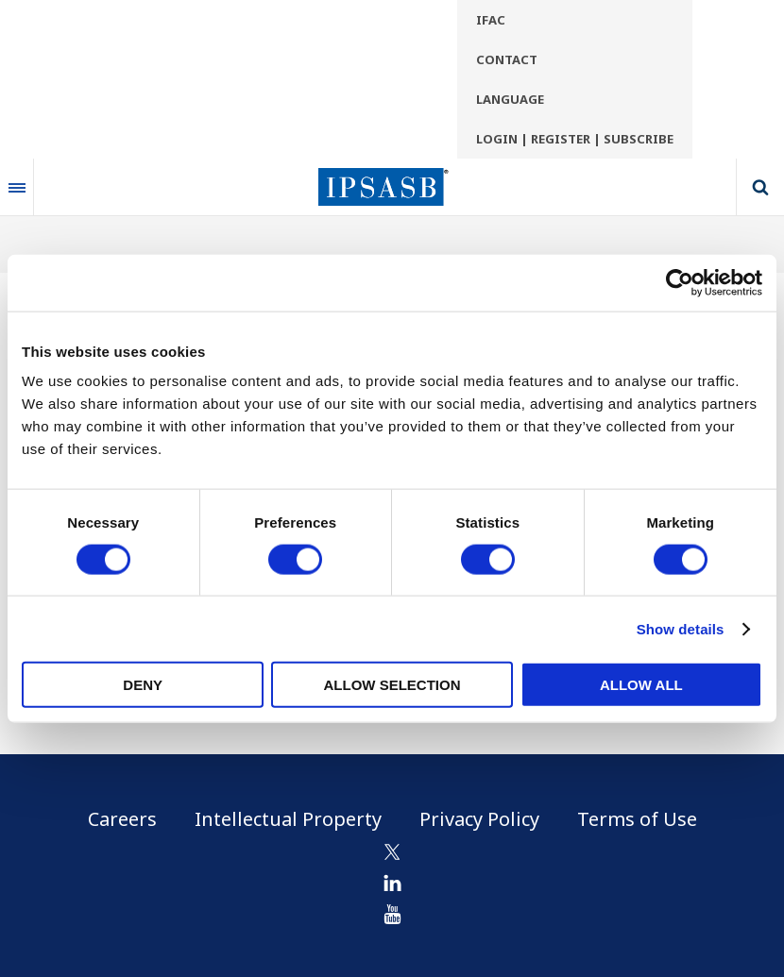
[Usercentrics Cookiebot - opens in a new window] (679, 282)
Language (510, 99)
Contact (506, 59)
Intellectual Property (288, 819)
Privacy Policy (479, 819)
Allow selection (392, 685)
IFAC (490, 19)
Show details (680, 628)
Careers (122, 819)
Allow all (641, 685)
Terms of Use (637, 819)
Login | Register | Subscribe (574, 138)
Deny (142, 685)
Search (760, 187)
